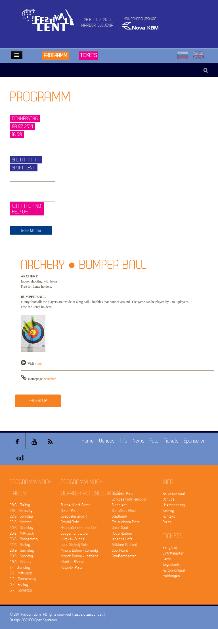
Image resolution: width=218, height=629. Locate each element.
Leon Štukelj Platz (74, 545)
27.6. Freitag (20, 545)
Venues (106, 441)
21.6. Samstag (21, 510)
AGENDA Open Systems (39, 620)
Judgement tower (75, 533)
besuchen (49, 379)
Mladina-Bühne (72, 562)
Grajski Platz (70, 522)
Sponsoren (195, 441)
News (138, 441)
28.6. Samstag (22, 550)
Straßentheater (124, 556)
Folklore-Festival (124, 545)
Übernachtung (174, 505)
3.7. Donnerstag (23, 579)
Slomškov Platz (124, 510)
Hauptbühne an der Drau (79, 528)
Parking (168, 510)
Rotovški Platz (71, 567)
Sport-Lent (120, 550)
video (39, 364)
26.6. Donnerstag (24, 539)
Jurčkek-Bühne (73, 539)
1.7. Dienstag (20, 567)
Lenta (167, 559)
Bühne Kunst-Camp (76, 505)
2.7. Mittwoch (21, 573)
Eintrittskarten (173, 553)
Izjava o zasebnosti (88, 614)
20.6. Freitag (20, 505)
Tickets (88, 56)
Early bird (170, 547)
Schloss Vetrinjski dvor (129, 499)
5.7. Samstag (21, 590)
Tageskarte (171, 564)
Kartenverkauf (174, 493)
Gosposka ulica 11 (74, 516)
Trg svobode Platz (125, 522)
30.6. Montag (21, 562)
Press (167, 522)
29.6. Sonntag (21, 556)
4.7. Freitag (19, 584)
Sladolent (119, 505)
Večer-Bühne (122, 533)
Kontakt (169, 516)
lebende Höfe (122, 539)
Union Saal (120, 528)
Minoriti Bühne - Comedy (79, 550)
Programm (55, 56)
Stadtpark (119, 516)
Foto (154, 441)
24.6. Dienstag (21, 528)
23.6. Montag (21, 522)
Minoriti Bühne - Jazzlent (79, 556)
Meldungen (171, 576)
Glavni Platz (69, 510)
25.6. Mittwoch (22, 533)
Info (123, 441)
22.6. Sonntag (21, 516)
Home (88, 441)
